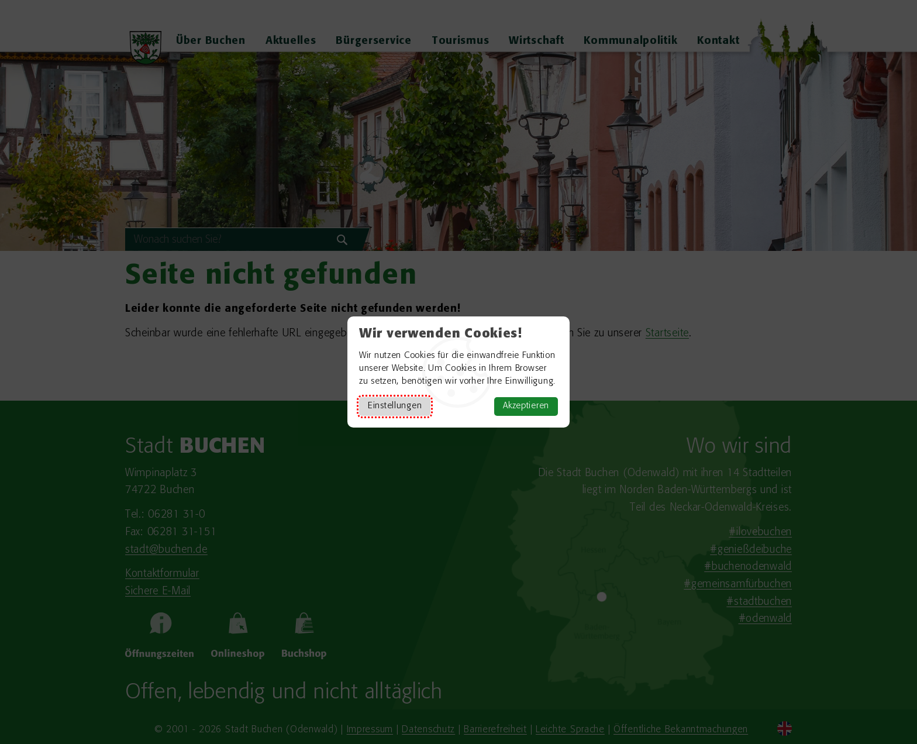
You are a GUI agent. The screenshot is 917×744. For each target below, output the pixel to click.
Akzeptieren (526, 406)
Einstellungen (395, 406)
